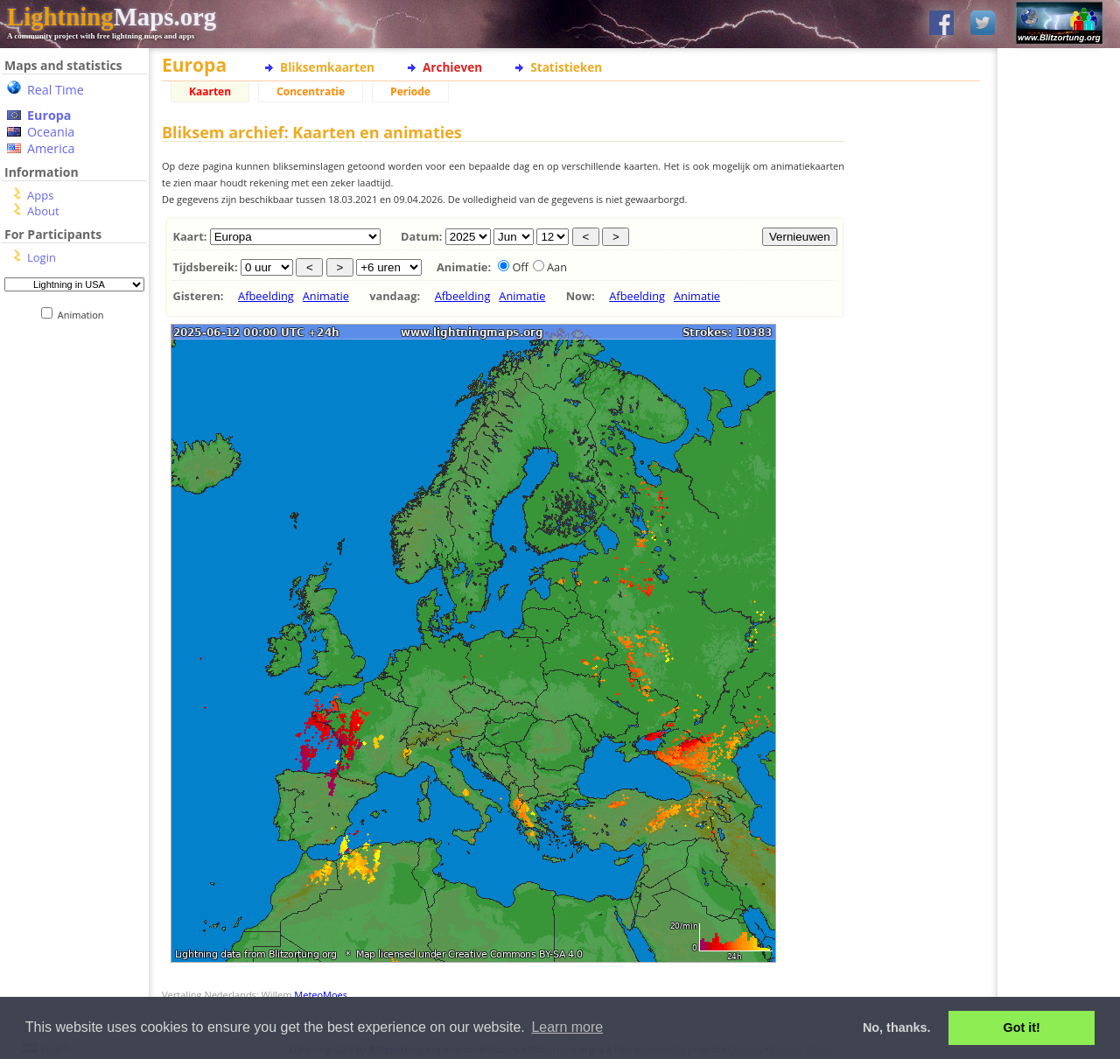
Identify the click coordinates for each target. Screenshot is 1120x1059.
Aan (557, 267)
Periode (410, 91)
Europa (49, 115)
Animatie (326, 296)
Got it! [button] (1022, 1027)
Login (41, 257)
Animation (84, 314)
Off (520, 267)
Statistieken (566, 67)
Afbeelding (266, 296)
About (43, 211)
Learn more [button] (567, 1027)
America (51, 148)
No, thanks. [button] (897, 1027)
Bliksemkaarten (327, 67)
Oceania (50, 131)
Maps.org (111, 17)
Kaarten (210, 91)
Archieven (452, 67)
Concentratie (310, 91)
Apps (40, 195)
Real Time (55, 89)
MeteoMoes (320, 994)
